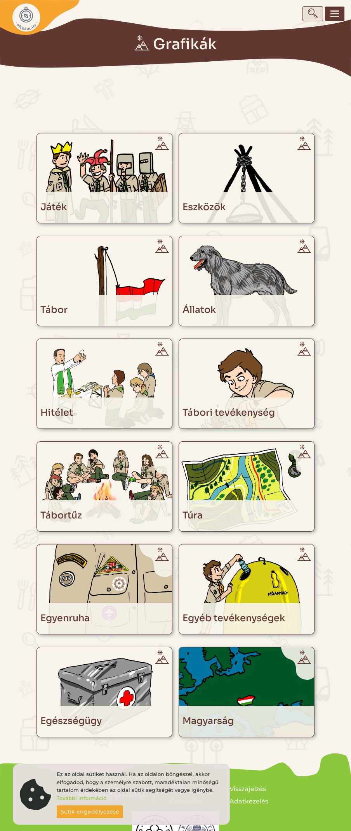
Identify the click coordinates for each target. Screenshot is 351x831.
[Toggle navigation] (335, 13)
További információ (81, 798)
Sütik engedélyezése (90, 811)
